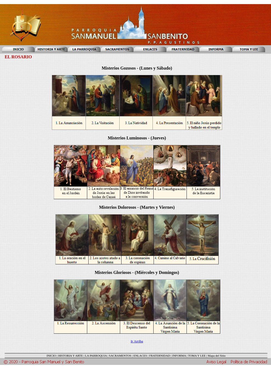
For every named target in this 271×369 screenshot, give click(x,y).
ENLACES (140, 355)
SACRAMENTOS (120, 355)
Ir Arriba (137, 341)
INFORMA (179, 355)
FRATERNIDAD (159, 355)
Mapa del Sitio (216, 355)
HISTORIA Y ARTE (70, 355)
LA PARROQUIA (96, 355)
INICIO (51, 355)
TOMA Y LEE (196, 355)
